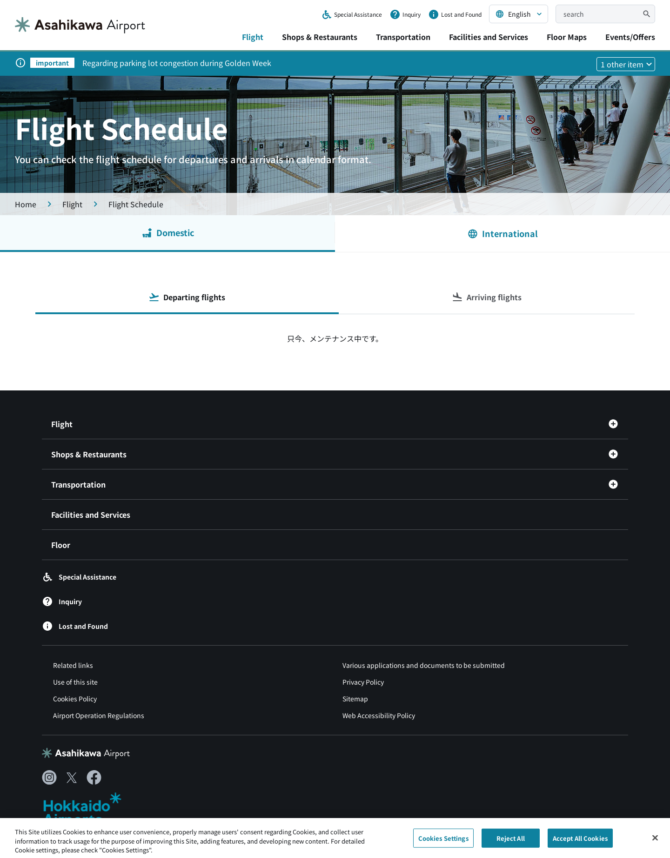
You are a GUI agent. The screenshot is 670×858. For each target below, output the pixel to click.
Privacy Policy (363, 681)
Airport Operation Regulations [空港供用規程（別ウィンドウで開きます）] (98, 715)
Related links (73, 665)
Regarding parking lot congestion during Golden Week (176, 62)
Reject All (510, 841)
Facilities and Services (488, 36)
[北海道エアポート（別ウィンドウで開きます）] (90, 809)
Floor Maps (567, 36)
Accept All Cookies (580, 841)
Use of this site (75, 681)
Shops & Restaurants (319, 36)
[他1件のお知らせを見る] (625, 64)
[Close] (655, 841)
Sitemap (355, 698)
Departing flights (186, 297)
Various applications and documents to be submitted (423, 665)
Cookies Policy (75, 698)
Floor (60, 544)
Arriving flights (487, 297)
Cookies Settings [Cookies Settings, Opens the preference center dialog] (443, 841)
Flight (252, 36)
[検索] (646, 14)
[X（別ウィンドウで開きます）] (71, 777)
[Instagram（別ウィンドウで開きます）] (49, 777)
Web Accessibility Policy (378, 715)
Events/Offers (630, 36)
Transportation (403, 36)
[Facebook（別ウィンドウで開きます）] (94, 777)
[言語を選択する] (518, 14)
